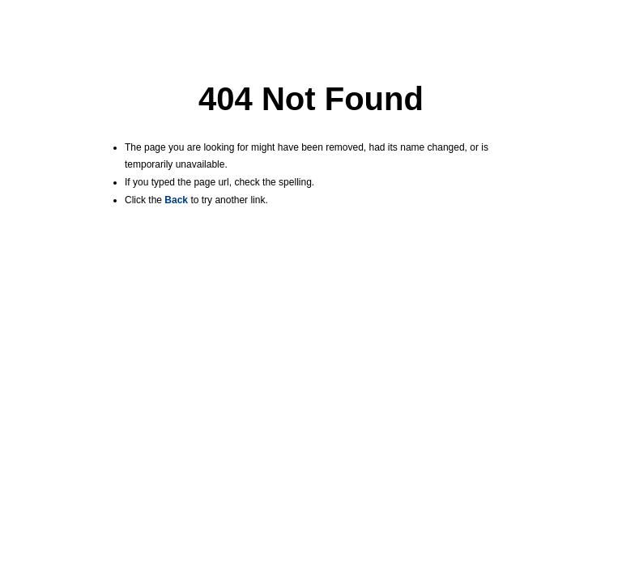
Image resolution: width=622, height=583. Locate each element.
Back (176, 200)
